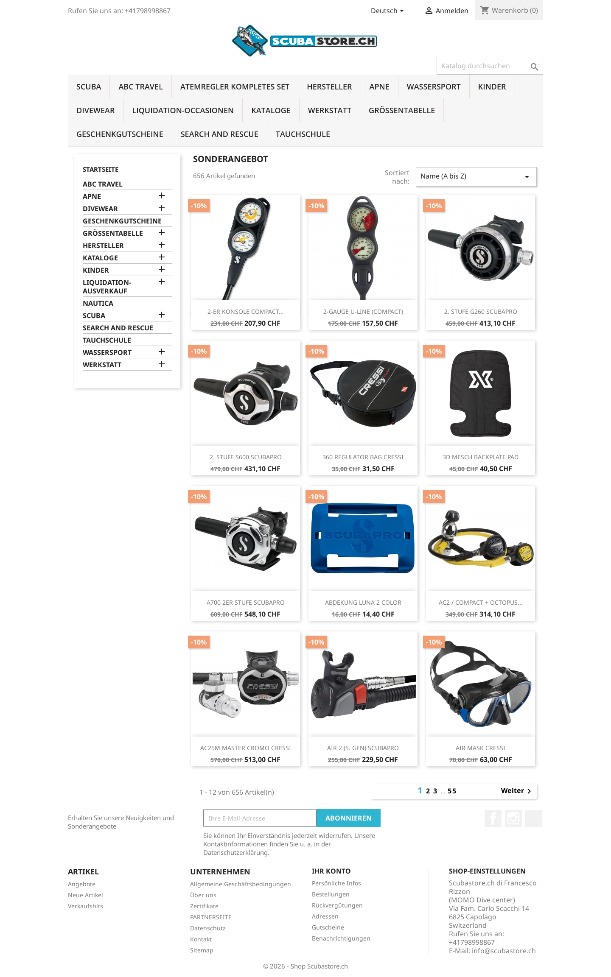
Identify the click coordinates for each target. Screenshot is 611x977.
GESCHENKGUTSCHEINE (119, 134)
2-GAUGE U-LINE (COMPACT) (363, 311)
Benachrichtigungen (341, 938)
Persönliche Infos (336, 883)
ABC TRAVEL (140, 86)
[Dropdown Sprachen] (389, 11)
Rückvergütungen (337, 905)
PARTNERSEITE (211, 917)
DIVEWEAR (95, 110)
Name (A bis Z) (476, 176)
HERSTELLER (329, 86)
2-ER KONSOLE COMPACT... (245, 311)
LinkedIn (533, 818)
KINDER (492, 86)
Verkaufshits (85, 906)
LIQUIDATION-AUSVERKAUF (107, 287)
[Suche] (490, 66)
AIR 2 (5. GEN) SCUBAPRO (363, 748)
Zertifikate (204, 906)
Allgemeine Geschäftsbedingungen (240, 884)
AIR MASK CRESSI (480, 748)
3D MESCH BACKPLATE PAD (481, 457)
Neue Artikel (85, 895)
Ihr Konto (331, 871)
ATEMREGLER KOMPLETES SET (234, 86)
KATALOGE (271, 110)
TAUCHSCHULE (303, 134)
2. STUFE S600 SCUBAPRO (246, 457)
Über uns (203, 895)
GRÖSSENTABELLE (402, 110)
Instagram (513, 818)
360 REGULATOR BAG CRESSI (363, 457)
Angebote (81, 884)
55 (452, 791)
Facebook (493, 818)
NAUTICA (98, 303)
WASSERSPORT (434, 86)
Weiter (517, 791)
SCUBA (88, 86)
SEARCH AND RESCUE (219, 134)
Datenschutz (208, 928)
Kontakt (201, 939)
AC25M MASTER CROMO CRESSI (245, 748)
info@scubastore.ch (504, 950)
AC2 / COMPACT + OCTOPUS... (481, 602)
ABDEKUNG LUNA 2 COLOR (363, 602)
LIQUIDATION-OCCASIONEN (183, 110)
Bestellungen (331, 894)
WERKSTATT (329, 110)
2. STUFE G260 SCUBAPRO (480, 311)
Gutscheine (328, 927)
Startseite (100, 169)
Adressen (325, 916)
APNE (380, 86)
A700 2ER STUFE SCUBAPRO (246, 602)
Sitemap (201, 950)
